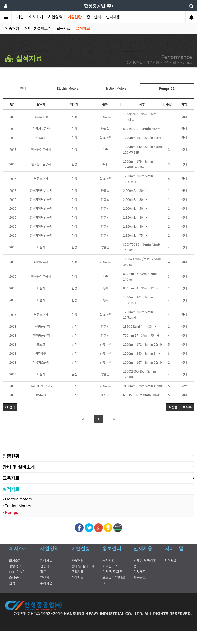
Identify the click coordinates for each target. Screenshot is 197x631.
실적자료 (83, 28)
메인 (20, 16)
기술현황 (74, 16)
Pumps (10, 512)
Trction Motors (116, 88)
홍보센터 (94, 16)
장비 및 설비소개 (37, 28)
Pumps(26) (167, 88)
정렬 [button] (173, 407)
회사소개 (36, 16)
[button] (10, 407)
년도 (12, 104)
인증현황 (12, 28)
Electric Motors (67, 88)
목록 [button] (187, 407)
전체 (23, 88)
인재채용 (113, 16)
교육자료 (63, 28)
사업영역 (55, 16)
